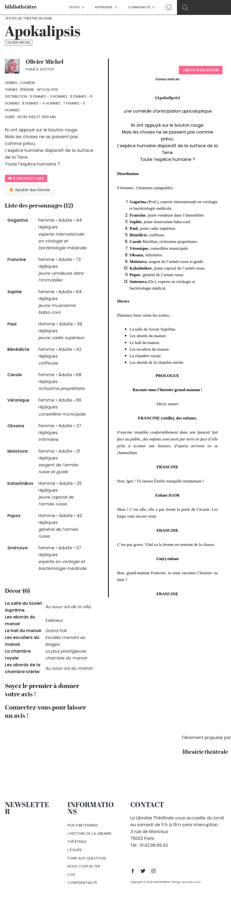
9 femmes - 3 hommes (48, 96)
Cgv (71, 874)
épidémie (27, 89)
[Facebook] (134, 870)
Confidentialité (82, 882)
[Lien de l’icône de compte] (163, 7)
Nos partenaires (82, 825)
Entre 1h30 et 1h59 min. (37, 117)
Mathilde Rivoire (192, 882)
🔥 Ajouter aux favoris (32, 190)
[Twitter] (144, 870)
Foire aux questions (86, 858)
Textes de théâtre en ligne (28, 18)
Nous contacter (83, 866)
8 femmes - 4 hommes (41, 103)
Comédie (27, 82)
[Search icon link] (204, 7)
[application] (85, 7)
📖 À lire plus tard (26, 178)
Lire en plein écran (201, 70)
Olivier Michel (18, 42)
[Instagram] (154, 870)
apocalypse (47, 89)
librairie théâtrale (203, 752)
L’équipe (74, 849)
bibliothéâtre (21, 7)
